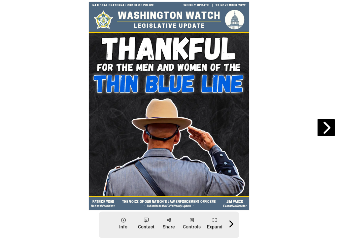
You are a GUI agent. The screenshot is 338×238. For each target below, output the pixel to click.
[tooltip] (123, 223)
